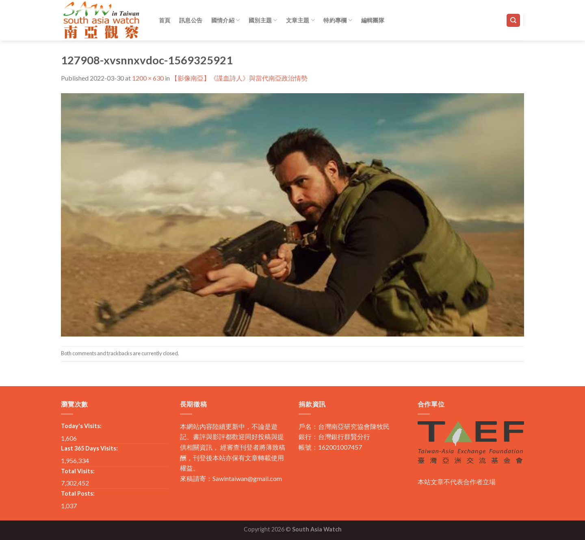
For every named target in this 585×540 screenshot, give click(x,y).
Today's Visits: (81, 425)
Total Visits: (78, 471)
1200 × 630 (148, 78)
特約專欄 (337, 20)
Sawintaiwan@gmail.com (247, 478)
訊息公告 (190, 20)
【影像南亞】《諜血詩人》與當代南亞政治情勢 (239, 78)
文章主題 (300, 20)
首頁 (165, 20)
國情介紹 (225, 20)
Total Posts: (78, 493)
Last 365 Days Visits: (89, 448)
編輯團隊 (372, 20)
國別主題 (263, 20)
